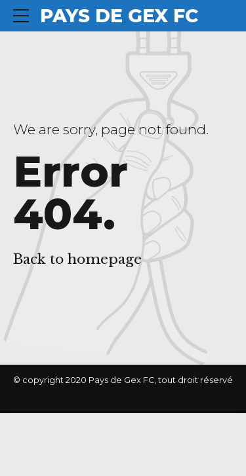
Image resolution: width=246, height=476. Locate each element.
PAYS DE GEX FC (119, 16)
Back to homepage (77, 259)
